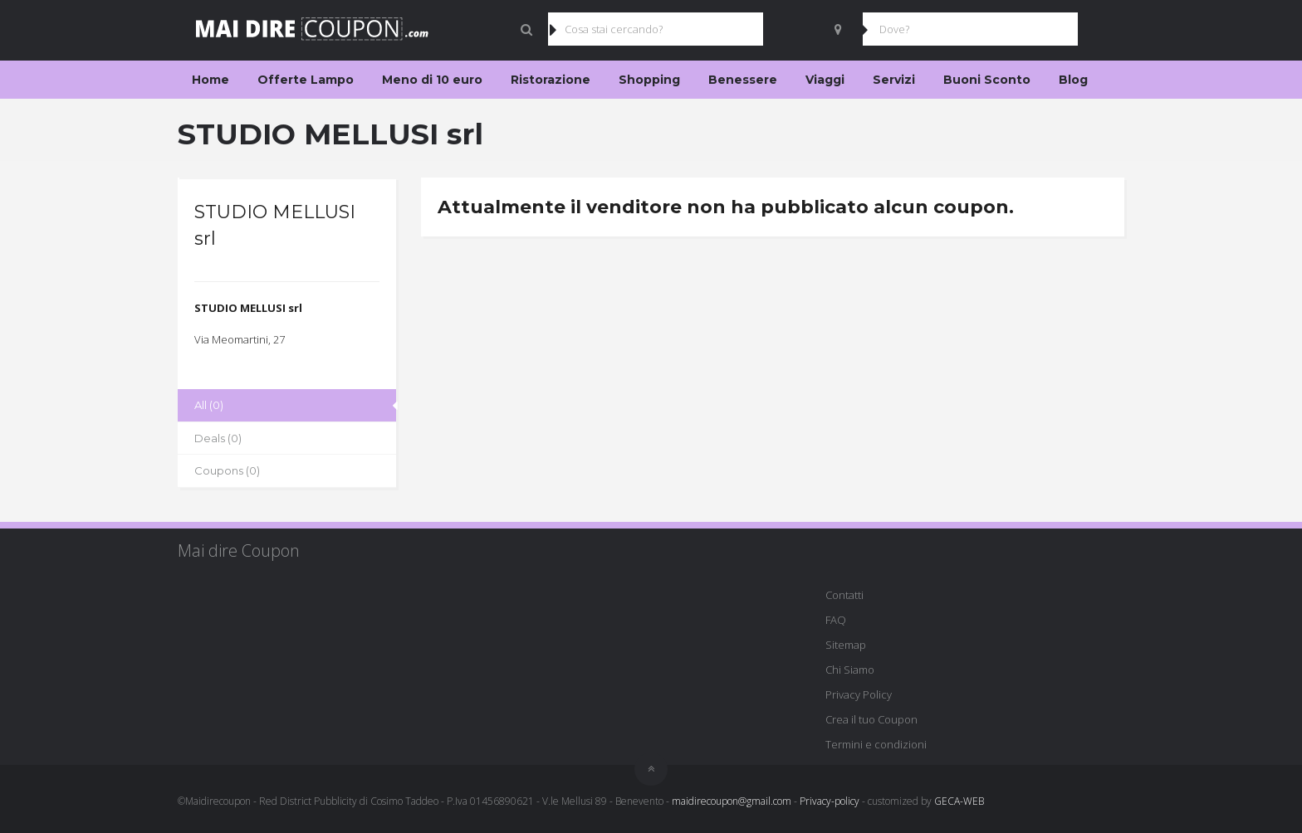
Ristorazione (550, 79)
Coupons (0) (227, 470)
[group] (286, 308)
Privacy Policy (858, 694)
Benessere (742, 79)
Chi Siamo (849, 669)
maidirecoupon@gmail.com (731, 801)
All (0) (208, 405)
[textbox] (286, 308)
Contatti (844, 594)
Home (210, 79)
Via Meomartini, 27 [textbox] (239, 339)
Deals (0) (218, 438)
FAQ (835, 619)
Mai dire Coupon (239, 550)
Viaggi (824, 79)
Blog (1073, 79)
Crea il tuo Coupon (871, 719)
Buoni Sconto (986, 79)
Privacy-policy (829, 801)
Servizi (894, 79)
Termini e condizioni (876, 744)
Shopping (649, 79)
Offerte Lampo (305, 79)
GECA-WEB (959, 801)
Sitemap (845, 644)
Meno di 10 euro (432, 79)
